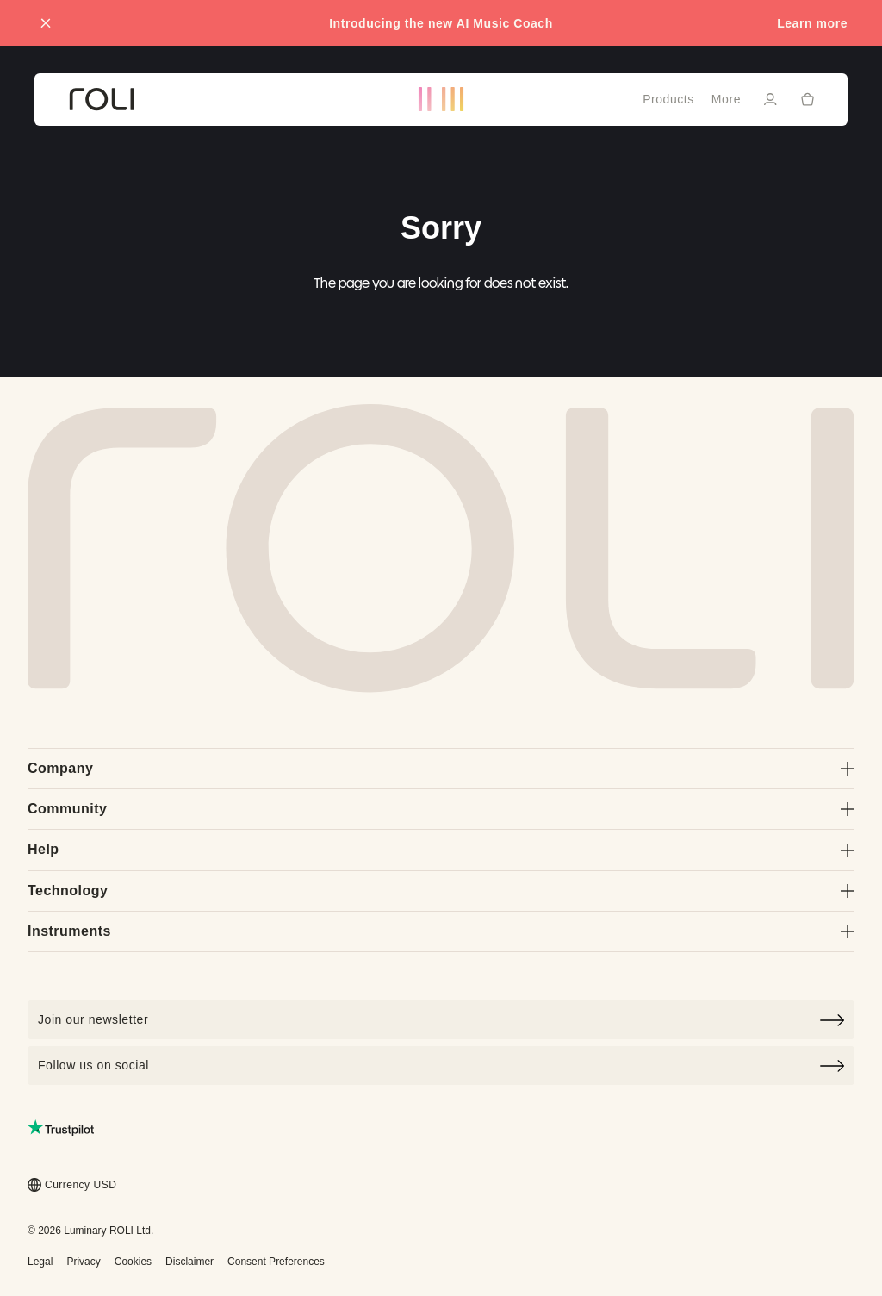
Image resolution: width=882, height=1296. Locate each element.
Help (441, 849)
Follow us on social (441, 1066)
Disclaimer (189, 1262)
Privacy (83, 1262)
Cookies (133, 1262)
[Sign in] (770, 99)
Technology (441, 890)
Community (441, 808)
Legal (40, 1262)
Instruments (441, 931)
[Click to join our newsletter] (441, 1019)
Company (441, 768)
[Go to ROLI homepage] (101, 99)
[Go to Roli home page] (441, 548)
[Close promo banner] (45, 23)
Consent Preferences (276, 1262)
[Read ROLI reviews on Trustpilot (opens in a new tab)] (61, 1127)
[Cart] (808, 98)
